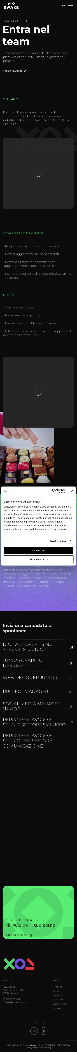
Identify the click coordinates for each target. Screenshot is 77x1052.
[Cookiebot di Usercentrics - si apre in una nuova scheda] (51, 491)
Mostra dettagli (58, 541)
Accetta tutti (38, 550)
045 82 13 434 (14, 1002)
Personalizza (39, 559)
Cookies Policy (45, 1049)
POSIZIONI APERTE (12, 71)
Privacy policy (31, 1049)
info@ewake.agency (19, 1005)
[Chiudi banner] (72, 491)
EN (63, 5)
